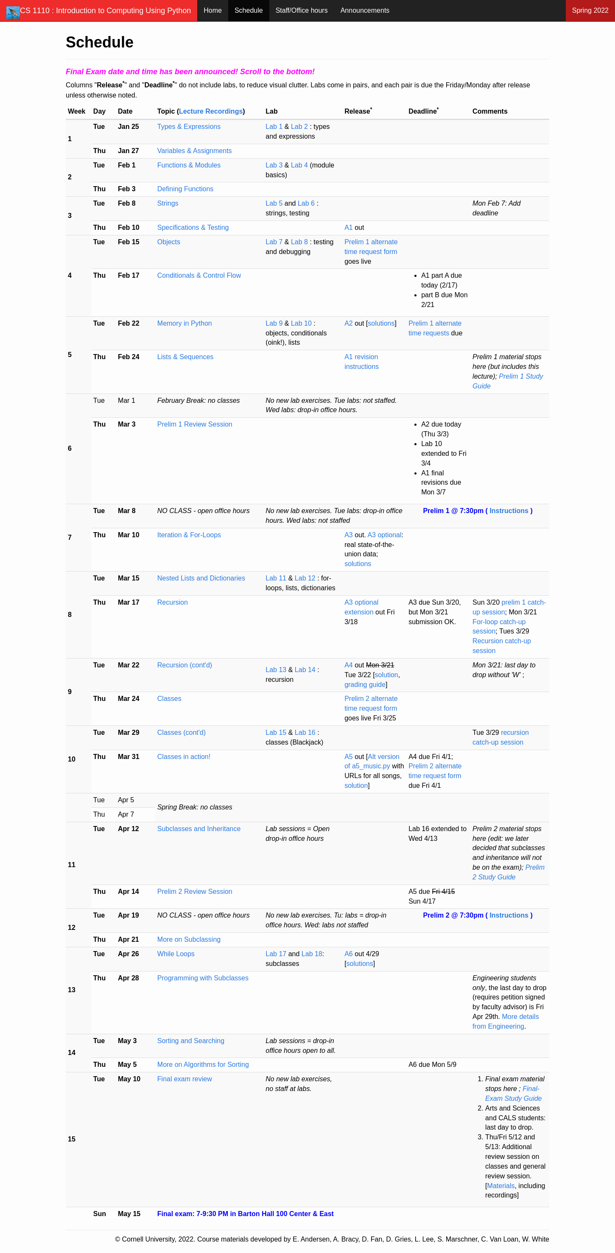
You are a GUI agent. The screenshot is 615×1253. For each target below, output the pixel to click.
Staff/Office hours (302, 10)
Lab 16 (306, 732)
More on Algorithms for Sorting (203, 1064)
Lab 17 (276, 953)
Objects (168, 242)
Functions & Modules (189, 165)
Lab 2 (300, 126)
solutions (381, 323)
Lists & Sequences (185, 356)
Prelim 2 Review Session (194, 891)
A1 (348, 227)
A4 (348, 665)
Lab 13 (277, 669)
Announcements (365, 10)
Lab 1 (275, 126)
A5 (348, 756)
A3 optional (384, 535)
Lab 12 (306, 578)
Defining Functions (185, 189)
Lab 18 (312, 953)
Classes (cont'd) (181, 732)
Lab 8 (300, 242)
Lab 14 (306, 669)
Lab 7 (275, 242)
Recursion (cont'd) (184, 665)
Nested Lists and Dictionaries (201, 578)
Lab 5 (275, 203)
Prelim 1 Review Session (194, 424)
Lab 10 (302, 323)
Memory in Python (184, 323)
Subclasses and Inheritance (199, 828)
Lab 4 (299, 165)
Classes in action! (183, 756)
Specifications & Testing (193, 227)
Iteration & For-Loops (189, 535)
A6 (348, 953)
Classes (169, 698)
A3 (348, 535)
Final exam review (184, 1079)
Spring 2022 (590, 10)
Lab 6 (307, 203)
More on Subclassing (189, 939)
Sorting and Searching (190, 1040)
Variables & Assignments (194, 150)
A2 (348, 323)
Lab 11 (277, 578)
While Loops (176, 953)
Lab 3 (275, 165)
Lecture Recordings (211, 111)
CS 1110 (98, 13)
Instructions (509, 510)
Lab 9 (275, 323)
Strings (168, 203)
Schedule (249, 10)
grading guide (365, 684)
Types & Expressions (189, 126)
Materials (501, 1185)
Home (213, 10)
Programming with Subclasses (203, 978)
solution (386, 674)
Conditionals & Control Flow (199, 275)
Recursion (172, 602)
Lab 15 (277, 732)
